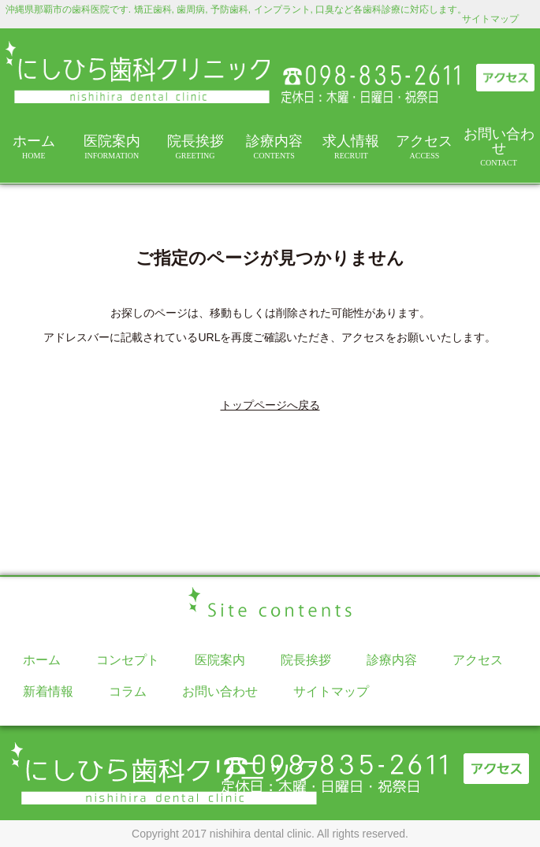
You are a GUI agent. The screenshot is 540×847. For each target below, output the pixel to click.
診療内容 (274, 146)
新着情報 (48, 691)
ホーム (34, 146)
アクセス (424, 146)
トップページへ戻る (270, 405)
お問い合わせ (498, 146)
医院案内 (112, 146)
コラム (128, 691)
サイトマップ (490, 18)
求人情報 (351, 146)
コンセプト (127, 660)
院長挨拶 (195, 146)
